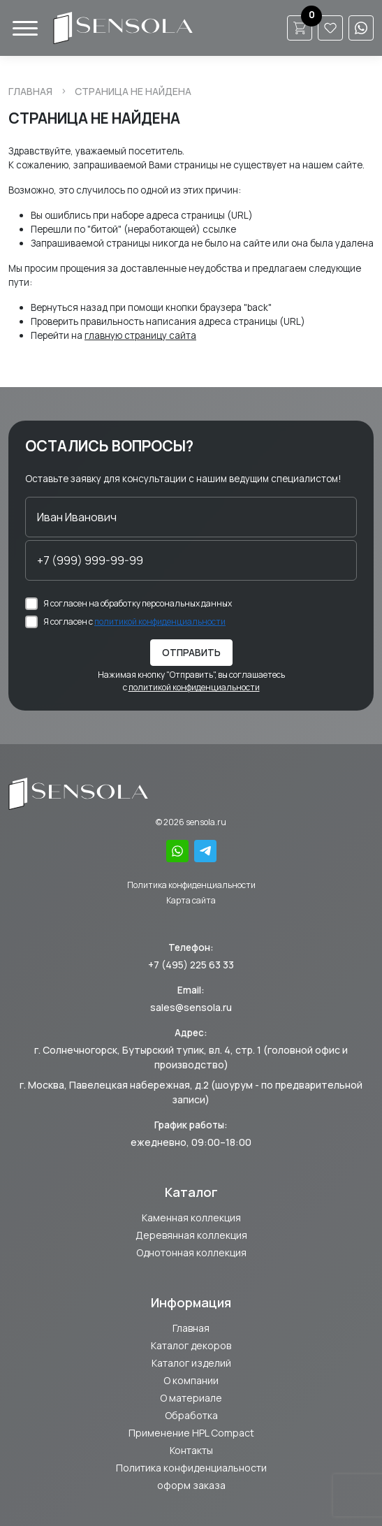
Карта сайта (191, 900)
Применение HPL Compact (191, 1432)
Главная (30, 91)
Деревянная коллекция (191, 1235)
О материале (191, 1397)
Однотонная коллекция (191, 1252)
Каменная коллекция (191, 1217)
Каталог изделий (191, 1362)
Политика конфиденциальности (191, 885)
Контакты (191, 1450)
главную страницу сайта (140, 335)
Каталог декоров (191, 1345)
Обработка (191, 1415)
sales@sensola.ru (191, 1007)
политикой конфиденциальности (160, 621)
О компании (191, 1380)
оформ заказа (191, 1485)
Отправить (191, 652)
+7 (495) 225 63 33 (191, 964)
